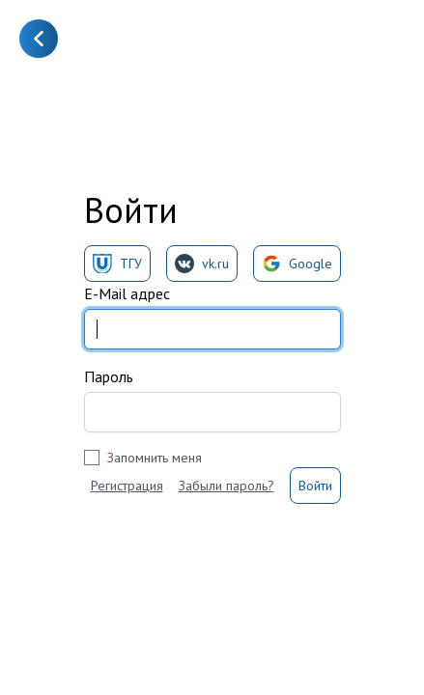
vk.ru (202, 263)
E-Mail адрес (127, 293)
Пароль (108, 376)
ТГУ (117, 263)
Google (297, 263)
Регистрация (127, 485)
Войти (315, 485)
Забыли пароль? (226, 485)
